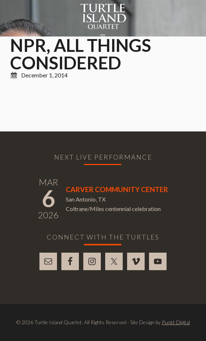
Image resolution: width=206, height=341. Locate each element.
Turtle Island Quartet (103, 16)
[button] (103, 37)
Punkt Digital (176, 322)
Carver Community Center (117, 189)
